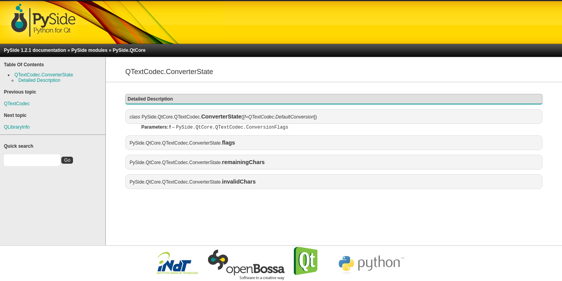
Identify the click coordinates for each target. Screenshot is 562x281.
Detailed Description (39, 80)
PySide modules (89, 50)
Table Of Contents (24, 64)
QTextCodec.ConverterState (43, 75)
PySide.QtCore (129, 50)
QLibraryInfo (17, 127)
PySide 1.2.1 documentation (35, 50)
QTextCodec (17, 103)
